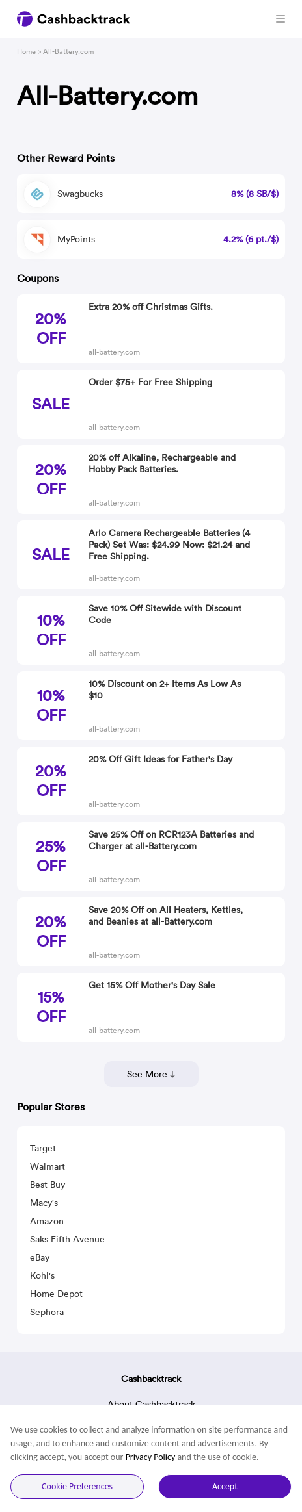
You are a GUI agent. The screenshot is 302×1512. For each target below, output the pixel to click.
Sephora (47, 1312)
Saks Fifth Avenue (67, 1239)
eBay (39, 1257)
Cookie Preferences (77, 1486)
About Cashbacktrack (151, 1404)
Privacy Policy (151, 1457)
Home (26, 51)
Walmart (47, 1166)
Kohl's (42, 1275)
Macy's (44, 1203)
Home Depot (56, 1294)
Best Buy (47, 1184)
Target (43, 1148)
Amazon (47, 1221)
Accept (225, 1486)
